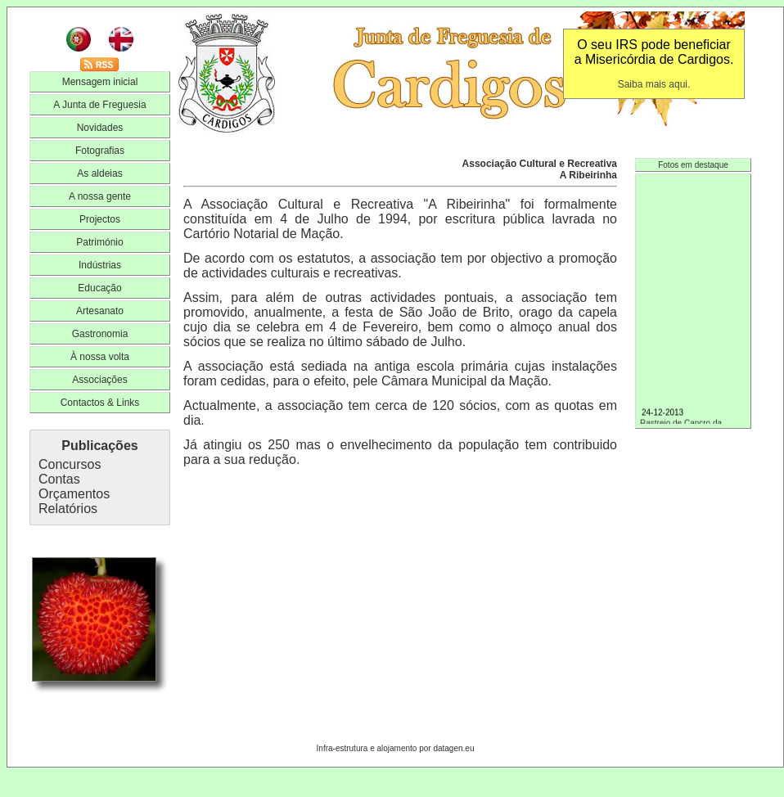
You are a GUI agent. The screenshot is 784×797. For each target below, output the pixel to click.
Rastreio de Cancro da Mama (693, 423)
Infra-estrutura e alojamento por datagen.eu (396, 748)
